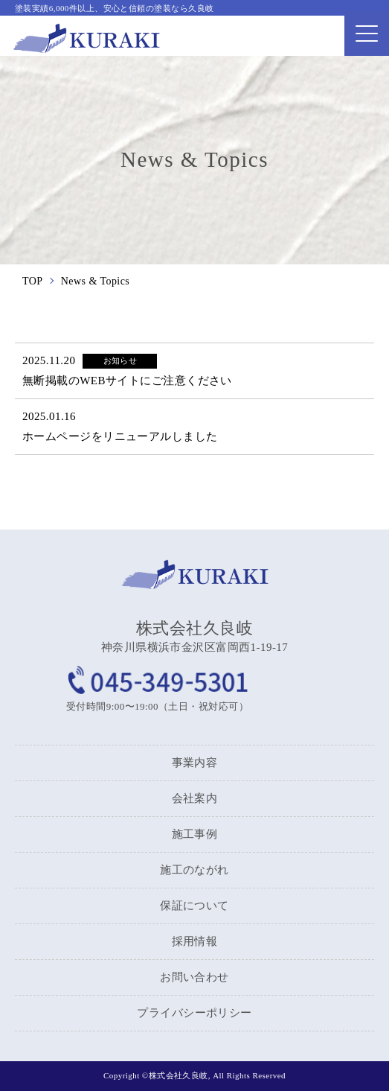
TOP (32, 281)
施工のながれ (194, 870)
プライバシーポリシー (194, 1013)
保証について (194, 906)
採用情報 (195, 941)
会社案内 (195, 798)
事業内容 (195, 763)
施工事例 (195, 834)
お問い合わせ (194, 977)
